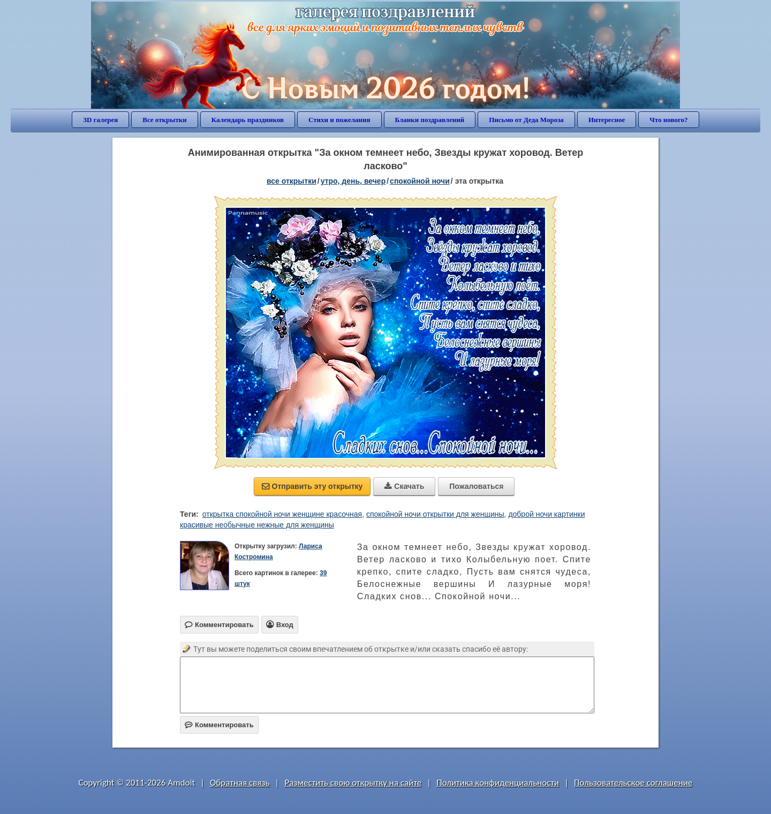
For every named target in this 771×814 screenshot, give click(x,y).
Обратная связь (240, 782)
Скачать (404, 486)
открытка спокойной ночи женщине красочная (282, 514)
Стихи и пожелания (339, 120)
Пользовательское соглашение (633, 782)
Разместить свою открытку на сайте (352, 782)
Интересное (606, 120)
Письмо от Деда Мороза (526, 120)
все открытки (291, 181)
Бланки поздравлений (430, 120)
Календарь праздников (247, 120)
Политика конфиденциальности (497, 782)
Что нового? (668, 120)
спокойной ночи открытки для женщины (435, 514)
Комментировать (219, 725)
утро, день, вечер (353, 181)
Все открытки (164, 120)
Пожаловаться (476, 486)
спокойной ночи (420, 181)
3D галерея (100, 120)
